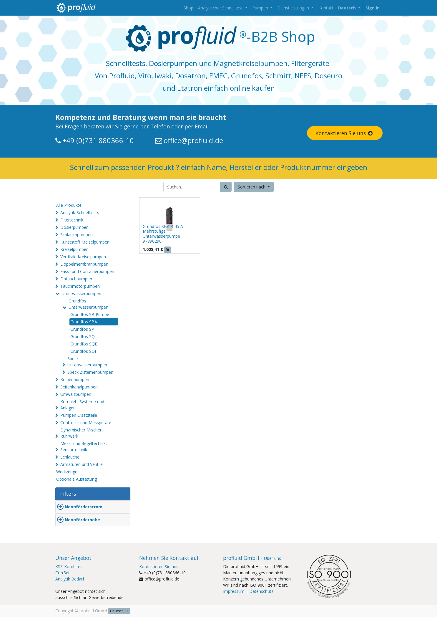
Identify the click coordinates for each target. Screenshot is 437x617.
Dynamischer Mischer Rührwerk (81, 433)
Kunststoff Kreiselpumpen (84, 242)
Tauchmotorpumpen (80, 286)
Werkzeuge (66, 471)
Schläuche (69, 457)
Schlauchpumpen (76, 234)
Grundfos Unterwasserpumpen (88, 304)
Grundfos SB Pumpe (89, 314)
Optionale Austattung (76, 479)
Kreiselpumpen (74, 249)
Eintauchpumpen (76, 279)
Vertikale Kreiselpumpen (83, 256)
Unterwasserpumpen (81, 293)
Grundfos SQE (83, 344)
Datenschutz (261, 591)
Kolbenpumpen (74, 379)
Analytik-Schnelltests (79, 212)
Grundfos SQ (82, 336)
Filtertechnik (71, 220)
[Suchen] (226, 187)
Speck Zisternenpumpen (90, 372)
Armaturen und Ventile (81, 464)
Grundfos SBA (83, 322)
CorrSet (62, 572)
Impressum (234, 591)
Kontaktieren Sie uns (344, 133)
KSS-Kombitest (69, 566)
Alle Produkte (69, 205)
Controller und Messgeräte (85, 422)
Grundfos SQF (83, 351)
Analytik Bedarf (69, 579)
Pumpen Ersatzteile (78, 415)
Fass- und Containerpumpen (87, 271)
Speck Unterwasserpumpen (87, 362)
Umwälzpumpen (75, 394)
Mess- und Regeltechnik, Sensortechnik (83, 446)
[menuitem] (188, 7)
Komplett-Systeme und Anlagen (82, 405)
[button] (254, 187)
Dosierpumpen (74, 227)
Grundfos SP (82, 329)
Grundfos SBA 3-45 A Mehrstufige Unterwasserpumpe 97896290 (163, 234)
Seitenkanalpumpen (79, 387)
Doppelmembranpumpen (84, 264)
